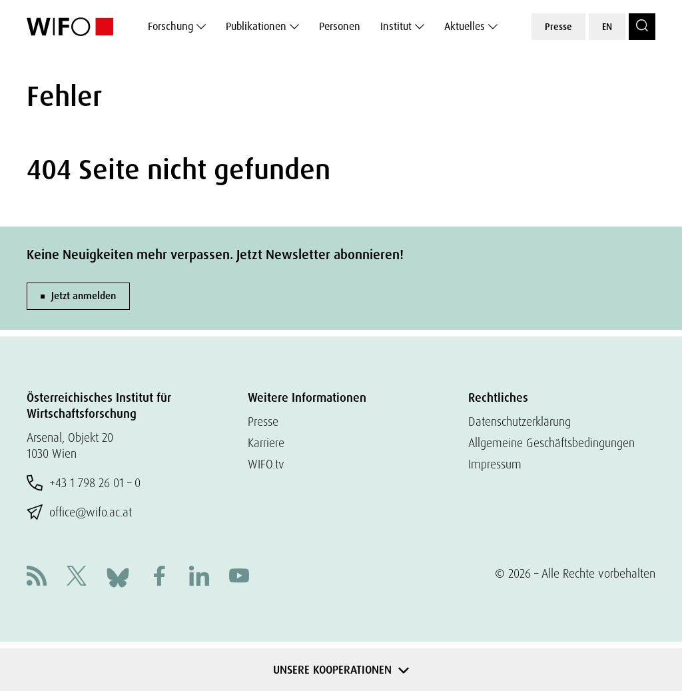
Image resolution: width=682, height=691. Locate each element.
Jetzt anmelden (83, 296)
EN (607, 27)
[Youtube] (239, 577)
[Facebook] (159, 577)
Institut (396, 26)
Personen (339, 26)
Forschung (170, 26)
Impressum (494, 464)
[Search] (642, 26)
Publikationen (256, 26)
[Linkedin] (199, 577)
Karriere (266, 442)
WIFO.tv (266, 464)
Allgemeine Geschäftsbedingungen (551, 442)
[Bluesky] (118, 576)
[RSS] (37, 577)
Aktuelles (464, 26)
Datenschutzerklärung (519, 421)
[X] (77, 577)
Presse (558, 27)
